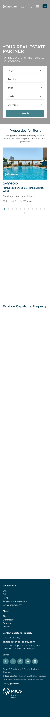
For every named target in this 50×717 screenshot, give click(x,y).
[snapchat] (35, 661)
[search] (22, 6)
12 (24, 213)
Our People (9, 619)
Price (25, 88)
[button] (37, 6)
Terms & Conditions (12, 669)
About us (7, 616)
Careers (7, 623)
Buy (5, 591)
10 (40, 209)
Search (25, 113)
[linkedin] (28, 661)
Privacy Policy (30, 669)
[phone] (30, 6)
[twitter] (13, 661)
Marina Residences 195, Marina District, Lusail (23, 189)
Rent (5, 598)
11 (44, 209)
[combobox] (25, 79)
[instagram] (20, 661)
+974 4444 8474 (11, 638)
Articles (7, 626)
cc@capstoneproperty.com (19, 641)
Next (44, 163)
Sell (4, 594)
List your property (12, 605)
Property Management (15, 601)
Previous (5, 163)
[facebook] (6, 661)
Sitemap (7, 672)
